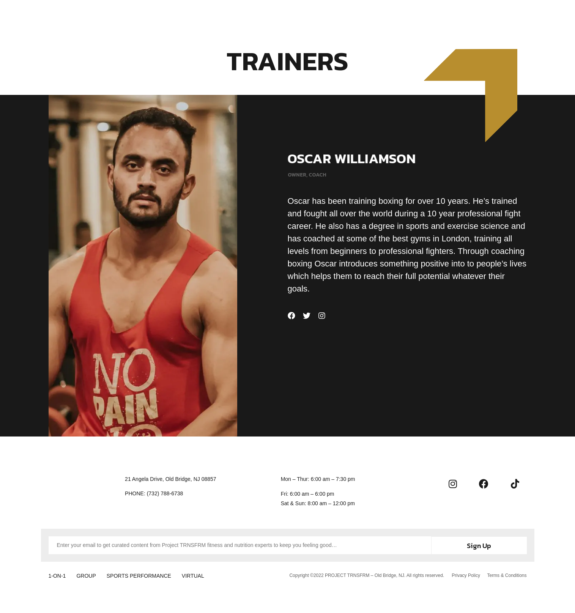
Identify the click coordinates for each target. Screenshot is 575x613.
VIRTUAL (201, 575)
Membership (260, 15)
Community (339, 15)
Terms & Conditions (506, 574)
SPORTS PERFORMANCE (144, 575)
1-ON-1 (57, 575)
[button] (548, 15)
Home (185, 15)
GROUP (88, 575)
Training (218, 15)
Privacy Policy (465, 574)
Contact (381, 15)
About (299, 15)
